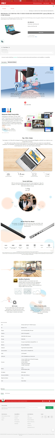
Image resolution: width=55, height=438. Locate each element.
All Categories (17, 421)
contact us (15, 57)
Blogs (50, 0)
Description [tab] (4, 62)
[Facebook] (42, 417)
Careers (3, 417)
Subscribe (49, 407)
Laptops (13, 10)
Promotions (35, 0)
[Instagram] (51, 417)
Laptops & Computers (7, 10)
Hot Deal (16, 417)
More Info (41, 32)
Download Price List (31, 427)
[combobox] (27, 6)
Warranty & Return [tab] (12, 62)
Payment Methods (31, 419)
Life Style (12, 8)
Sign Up (47, 3)
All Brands (16, 423)
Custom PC (46, 0)
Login (44, 3)
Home (1, 10)
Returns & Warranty (31, 421)
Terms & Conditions (45, 434)
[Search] (53, 6)
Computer (4, 8)
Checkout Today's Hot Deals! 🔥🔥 (7, 0)
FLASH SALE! (24, 0)
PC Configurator (40, 0)
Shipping (29, 423)
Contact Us (29, 425)
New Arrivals (17, 419)
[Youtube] (48, 417)
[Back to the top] (53, 430)
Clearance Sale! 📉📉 (17, 0)
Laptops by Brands (19, 10)
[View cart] (51, 3)
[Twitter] (45, 417)
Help (53, 0)
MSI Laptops (26, 10)
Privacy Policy (52, 434)
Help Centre (30, 417)
